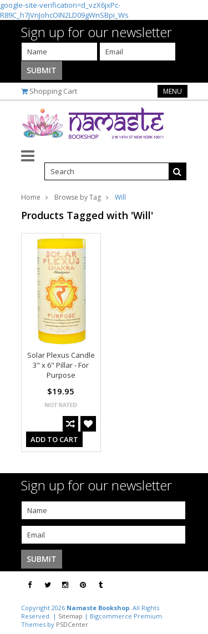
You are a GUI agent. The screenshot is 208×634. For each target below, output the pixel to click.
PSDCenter (72, 624)
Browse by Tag (77, 197)
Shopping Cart (53, 91)
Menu (172, 91)
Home (30, 197)
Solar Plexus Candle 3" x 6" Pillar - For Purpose (61, 365)
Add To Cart (54, 439)
